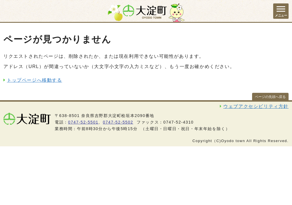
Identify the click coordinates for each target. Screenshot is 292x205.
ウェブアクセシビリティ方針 (256, 106)
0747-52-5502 (118, 122)
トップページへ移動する (34, 80)
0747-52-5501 (83, 122)
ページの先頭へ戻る (270, 97)
